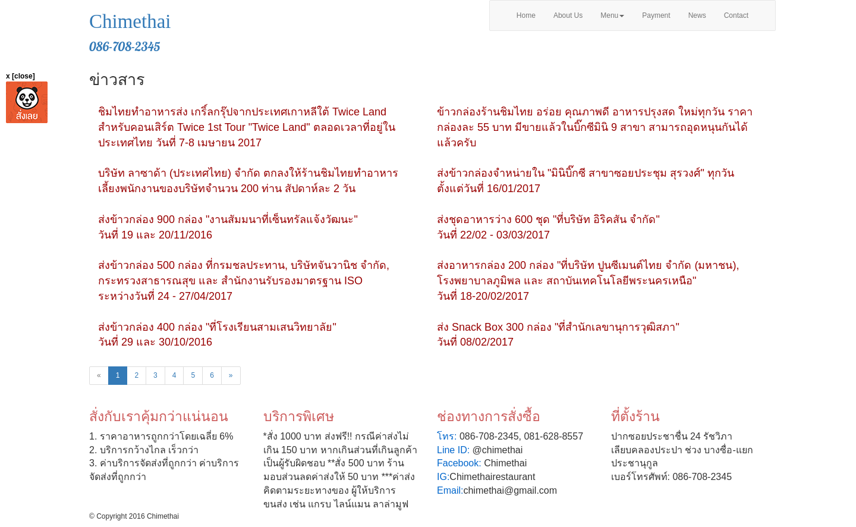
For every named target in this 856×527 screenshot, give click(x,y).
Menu (612, 15)
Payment (656, 15)
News (697, 15)
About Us (568, 15)
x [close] (20, 76)
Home (526, 15)
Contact (736, 15)
